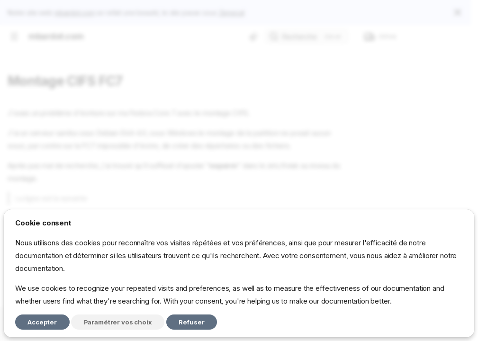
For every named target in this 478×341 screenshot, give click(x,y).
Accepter (42, 322)
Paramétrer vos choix (118, 322)
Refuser (192, 322)
